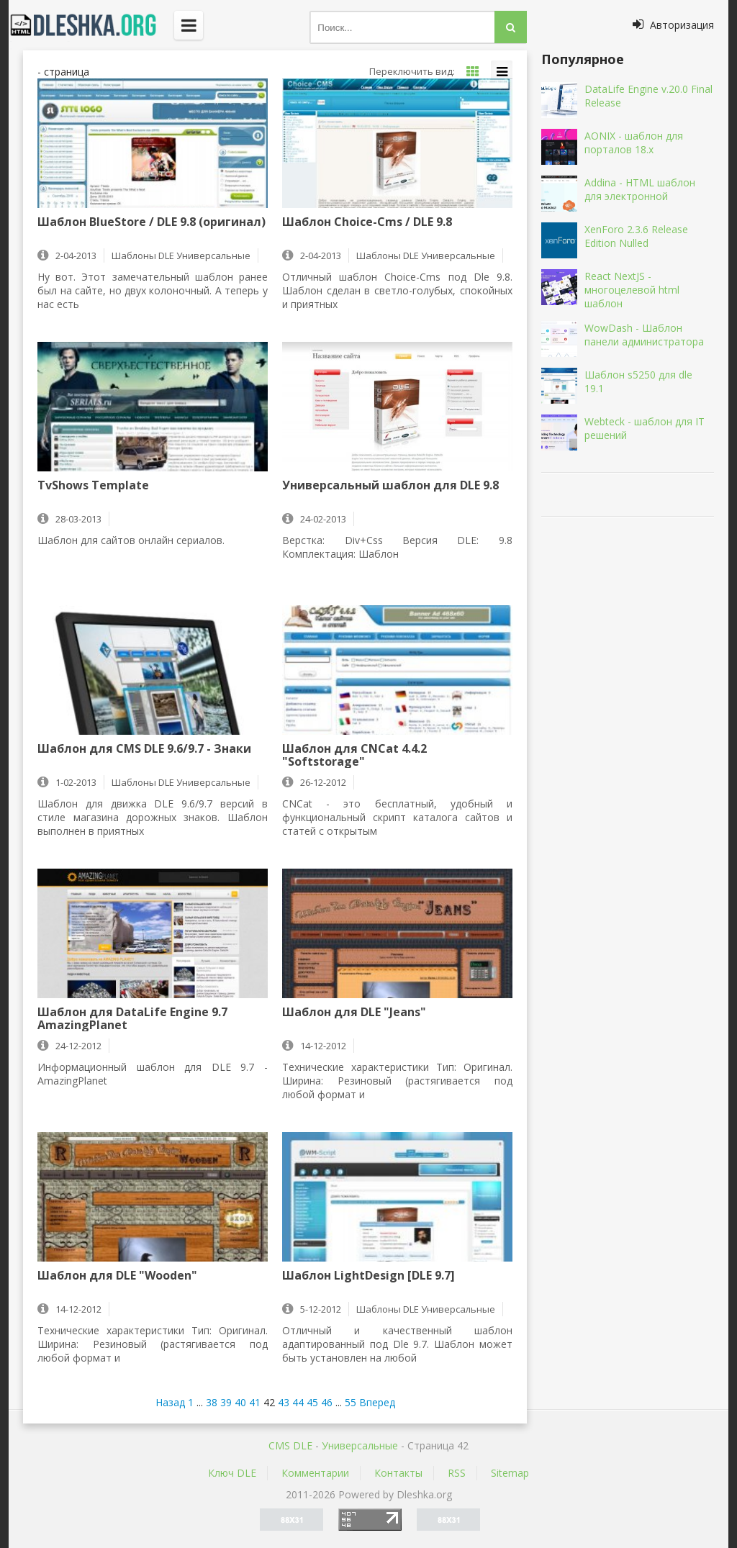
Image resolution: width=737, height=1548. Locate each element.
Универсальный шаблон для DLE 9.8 (390, 486)
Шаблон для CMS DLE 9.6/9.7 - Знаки (144, 749)
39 (226, 1402)
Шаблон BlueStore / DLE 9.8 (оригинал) (151, 222)
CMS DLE (290, 1445)
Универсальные (360, 1445)
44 (298, 1402)
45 (312, 1402)
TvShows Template (93, 486)
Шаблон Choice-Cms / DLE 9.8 (367, 222)
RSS (457, 1473)
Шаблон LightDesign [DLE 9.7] (368, 1276)
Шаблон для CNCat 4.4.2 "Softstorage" (354, 755)
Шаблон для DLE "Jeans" (354, 1012)
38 (211, 1402)
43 (283, 1402)
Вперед (377, 1402)
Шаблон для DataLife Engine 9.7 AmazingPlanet (132, 1018)
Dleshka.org (91, 25)
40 (240, 1402)
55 (350, 1402)
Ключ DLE (232, 1473)
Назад (170, 1402)
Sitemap (510, 1473)
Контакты (398, 1473)
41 (255, 1402)
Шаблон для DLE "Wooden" (117, 1276)
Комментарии (315, 1473)
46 (327, 1402)
